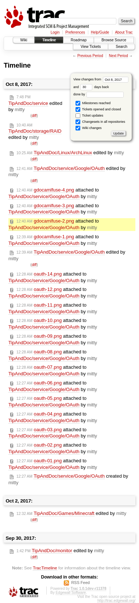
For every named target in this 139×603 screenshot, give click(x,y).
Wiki (23, 40)
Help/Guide (100, 32)
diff (34, 116)
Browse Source (113, 40)
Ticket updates (89, 115)
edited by (35, 103)
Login (55, 32)
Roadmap (78, 40)
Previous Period (90, 56)
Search (121, 47)
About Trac (123, 32)
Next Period (118, 56)
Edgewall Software (70, 593)
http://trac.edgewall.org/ (116, 601)
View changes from (100, 79)
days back (94, 87)
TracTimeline (45, 567)
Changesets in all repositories (100, 122)
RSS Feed (80, 582)
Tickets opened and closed (98, 109)
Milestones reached (93, 103)
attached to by (53, 193)
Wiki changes (88, 128)
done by (98, 94)
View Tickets (91, 47)
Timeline (48, 40)
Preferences (75, 32)
